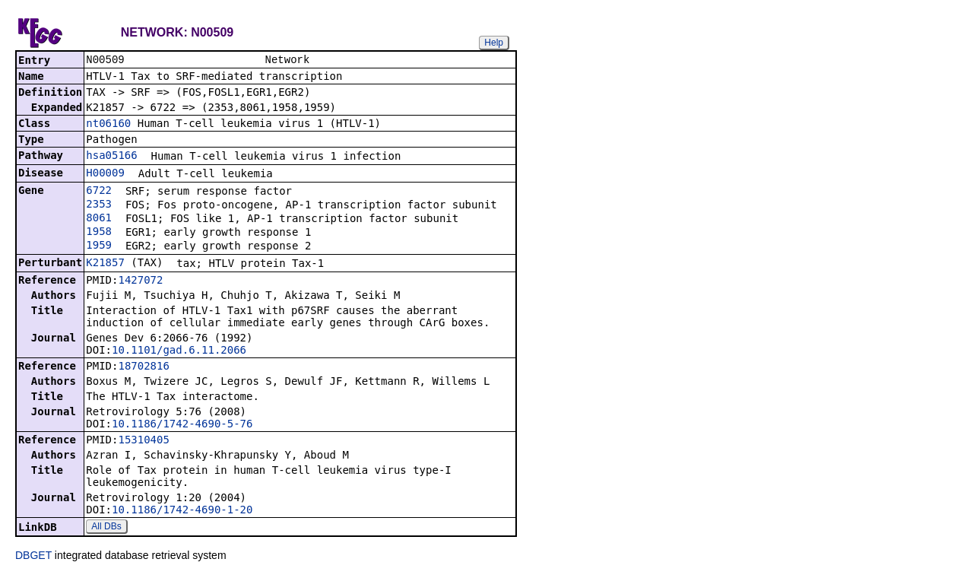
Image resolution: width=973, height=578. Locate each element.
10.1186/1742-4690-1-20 (182, 511)
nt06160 (108, 125)
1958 (99, 233)
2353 (99, 205)
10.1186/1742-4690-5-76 (182, 425)
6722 (99, 192)
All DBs (106, 527)
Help (493, 42)
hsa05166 (111, 157)
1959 (99, 246)
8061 (99, 219)
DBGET (33, 557)
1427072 (140, 281)
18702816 (143, 367)
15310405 (143, 441)
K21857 (105, 264)
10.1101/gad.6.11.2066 (179, 351)
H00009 (105, 174)
